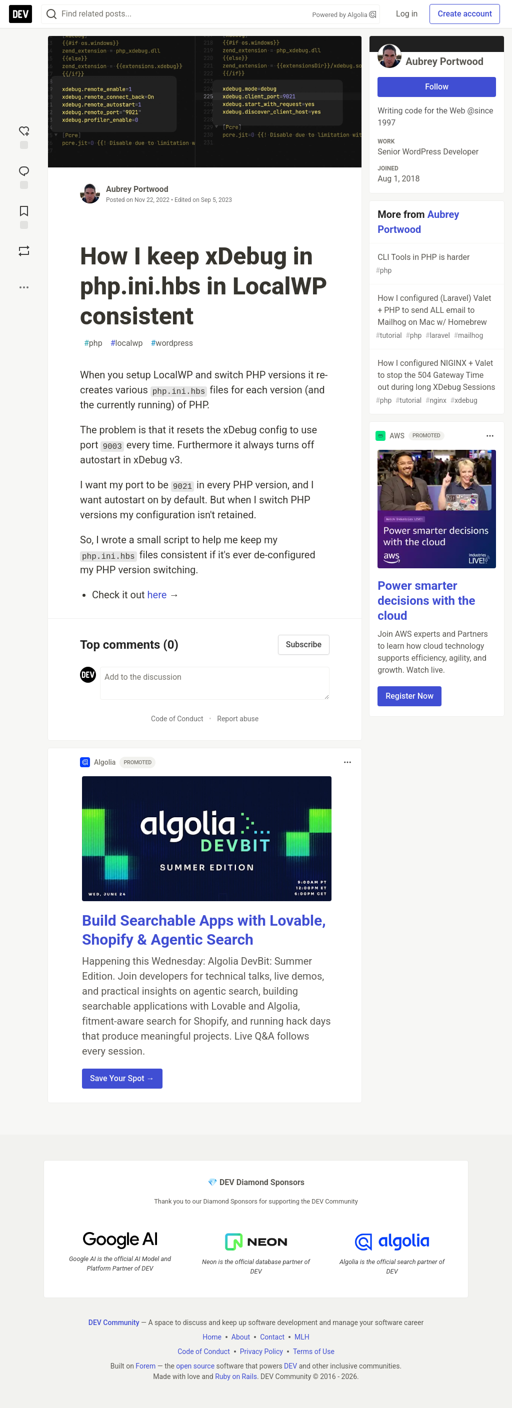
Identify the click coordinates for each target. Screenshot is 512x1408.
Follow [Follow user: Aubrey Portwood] (436, 86)
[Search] (52, 14)
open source (195, 1366)
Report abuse (237, 719)
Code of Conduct (177, 719)
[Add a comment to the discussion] (214, 683)
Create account (465, 13)
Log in (407, 13)
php (93, 343)
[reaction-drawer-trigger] (24, 136)
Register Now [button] (410, 696)
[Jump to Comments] (24, 176)
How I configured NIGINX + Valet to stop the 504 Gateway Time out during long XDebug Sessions (436, 382)
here (157, 595)
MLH (302, 1337)
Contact (272, 1337)
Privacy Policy (261, 1352)
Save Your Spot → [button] (122, 1078)
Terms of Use (313, 1352)
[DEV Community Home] (20, 14)
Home (212, 1337)
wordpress (172, 343)
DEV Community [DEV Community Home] (114, 1323)
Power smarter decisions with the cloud (426, 601)
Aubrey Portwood (137, 189)
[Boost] (24, 250)
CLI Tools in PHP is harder (436, 264)
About (241, 1337)
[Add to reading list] (24, 216)
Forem (146, 1366)
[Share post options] (24, 287)
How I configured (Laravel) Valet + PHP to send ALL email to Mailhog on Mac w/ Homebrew (436, 317)
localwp (126, 343)
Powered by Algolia (344, 14)
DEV (290, 1366)
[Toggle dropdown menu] (348, 762)
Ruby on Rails (236, 1377)
